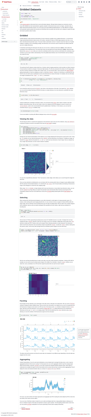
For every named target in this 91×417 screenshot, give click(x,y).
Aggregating (81, 16)
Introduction (5, 11)
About (3, 36)
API (2, 30)
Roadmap (3, 34)
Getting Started (35, 1)
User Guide (41, 1)
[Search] (71, 2)
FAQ (2, 32)
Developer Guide (5, 26)
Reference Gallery (53, 1)
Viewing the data (82, 10)
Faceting (80, 14)
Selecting (80, 12)
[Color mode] (79, 2)
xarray (54, 102)
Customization (5, 13)
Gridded (79, 8)
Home (29, 1)
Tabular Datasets (6, 15)
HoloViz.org (4, 41)
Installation (4, 38)
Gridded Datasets (6, 17)
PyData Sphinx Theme (82, 414)
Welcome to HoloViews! (27, 5)
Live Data (4, 19)
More (59, 1)
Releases (3, 28)
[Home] (20, 5)
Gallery (46, 1)
